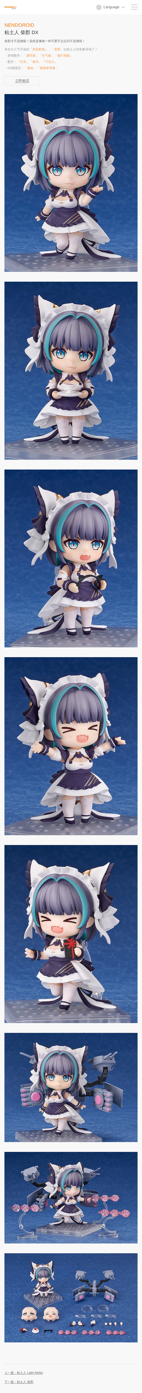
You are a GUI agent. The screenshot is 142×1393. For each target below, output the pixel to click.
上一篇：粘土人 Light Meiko (23, 1373)
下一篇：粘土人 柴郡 (18, 1382)
